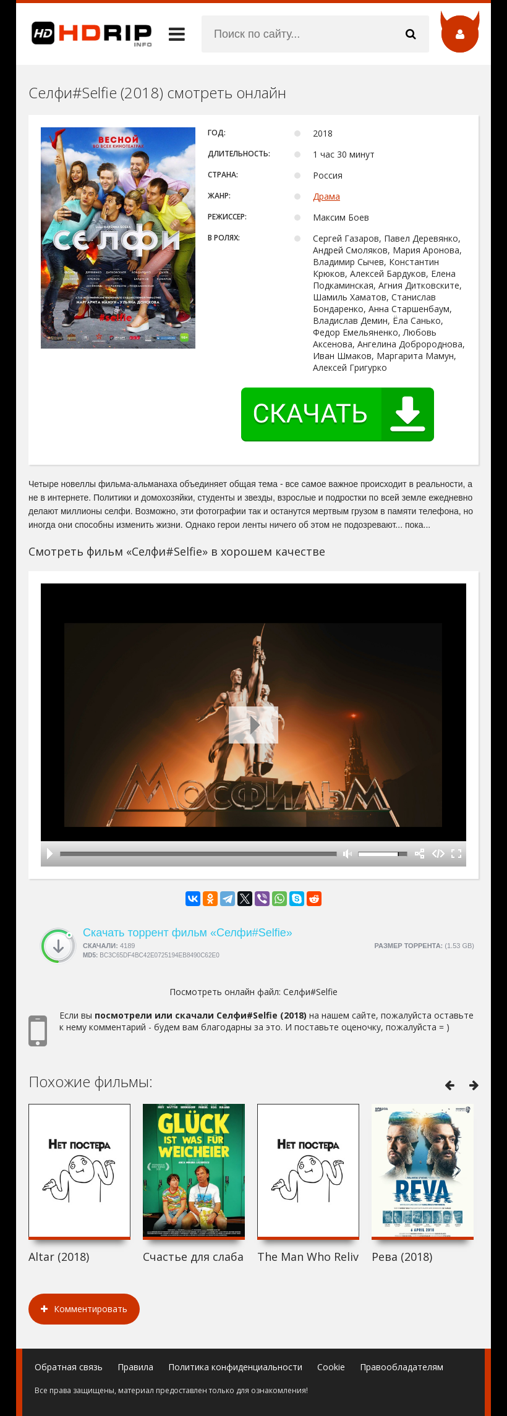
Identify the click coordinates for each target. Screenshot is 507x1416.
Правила (135, 1367)
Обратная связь (69, 1367)
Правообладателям (401, 1367)
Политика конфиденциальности (235, 1367)
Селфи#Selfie (310, 992)
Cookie (331, 1367)
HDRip (84, 34)
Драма (326, 196)
